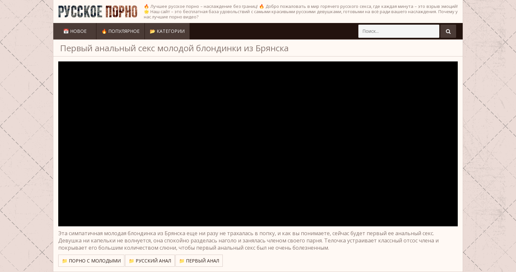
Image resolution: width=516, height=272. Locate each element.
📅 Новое (75, 31)
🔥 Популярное (120, 31)
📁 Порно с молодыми (91, 261)
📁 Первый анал (199, 261)
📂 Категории (167, 31)
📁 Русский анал (150, 261)
